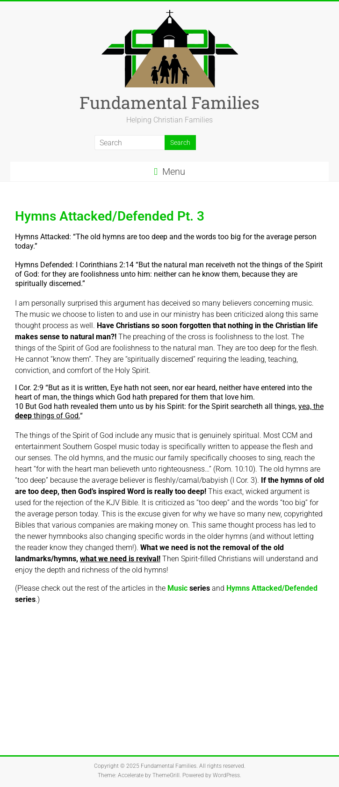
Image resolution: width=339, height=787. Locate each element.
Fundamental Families (169, 102)
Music (188, 588)
